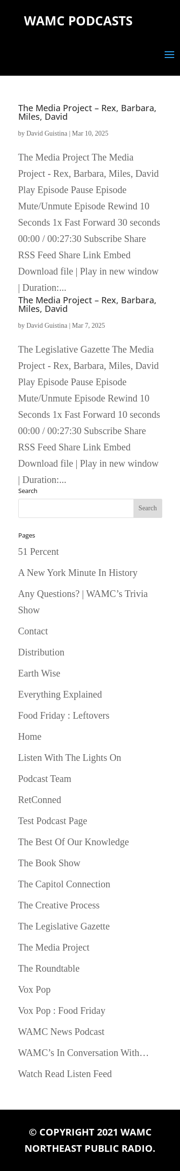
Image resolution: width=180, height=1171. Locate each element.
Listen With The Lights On (69, 757)
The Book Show (49, 863)
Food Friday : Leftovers (64, 715)
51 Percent (38, 551)
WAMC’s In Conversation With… (83, 1052)
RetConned (39, 799)
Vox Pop (34, 989)
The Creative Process (59, 905)
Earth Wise (39, 673)
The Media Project (54, 947)
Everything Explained (60, 694)
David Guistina (46, 133)
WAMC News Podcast (61, 1031)
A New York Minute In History (78, 572)
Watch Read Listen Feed (65, 1073)
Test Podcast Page (52, 820)
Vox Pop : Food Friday (62, 1010)
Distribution (41, 652)
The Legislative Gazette (64, 926)
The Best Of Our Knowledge (73, 842)
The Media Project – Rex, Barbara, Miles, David (87, 112)
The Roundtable (49, 968)
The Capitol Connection (64, 884)
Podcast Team (45, 778)
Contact (33, 631)
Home (30, 736)
